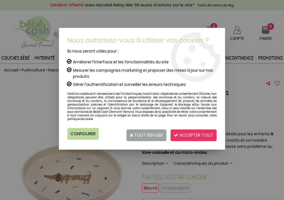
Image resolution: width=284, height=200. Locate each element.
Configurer (83, 134)
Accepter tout (192, 134)
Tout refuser (141, 134)
